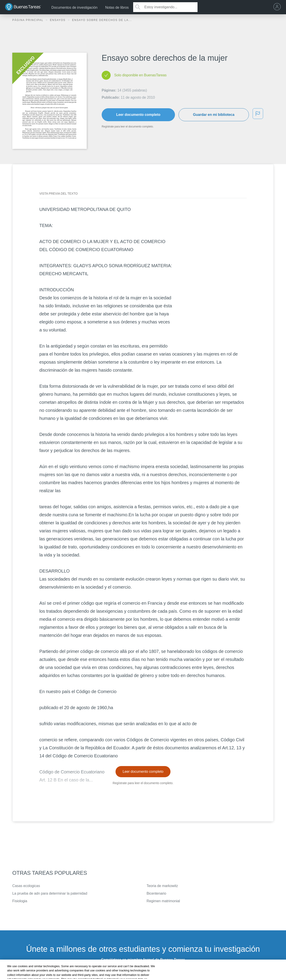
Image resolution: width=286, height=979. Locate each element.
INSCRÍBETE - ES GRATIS (143, 971)
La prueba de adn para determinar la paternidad (49, 893)
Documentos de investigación (74, 7)
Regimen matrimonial (163, 901)
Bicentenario (156, 893)
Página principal (28, 20)
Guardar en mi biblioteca (213, 115)
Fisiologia (19, 901)
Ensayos (58, 20)
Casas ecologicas (26, 886)
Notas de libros (117, 7)
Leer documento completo (138, 115)
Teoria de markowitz (162, 886)
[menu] (278, 7)
